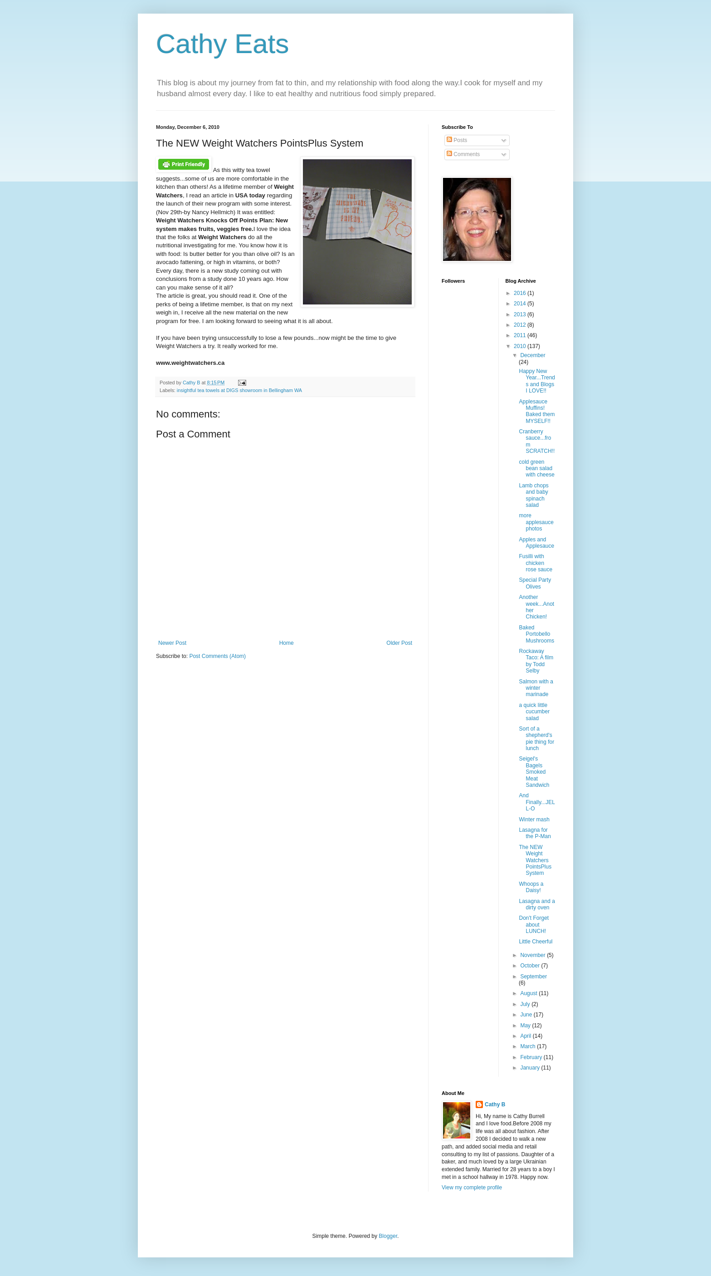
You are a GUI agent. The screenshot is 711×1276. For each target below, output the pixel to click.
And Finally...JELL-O (537, 802)
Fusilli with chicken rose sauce (535, 563)
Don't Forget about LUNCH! (534, 924)
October (530, 965)
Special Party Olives (535, 583)
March (528, 1046)
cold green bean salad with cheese (536, 468)
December (532, 355)
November (533, 955)
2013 (520, 314)
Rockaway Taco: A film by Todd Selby (536, 661)
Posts (457, 140)
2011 (520, 335)
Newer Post (172, 643)
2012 (520, 325)
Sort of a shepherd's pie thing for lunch (536, 738)
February (531, 1057)
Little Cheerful (535, 941)
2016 (520, 293)
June (526, 1014)
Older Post (399, 643)
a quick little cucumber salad (534, 711)
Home (286, 643)
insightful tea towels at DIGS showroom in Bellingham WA (239, 390)
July (525, 1004)
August (529, 993)
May (526, 1025)
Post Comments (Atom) (217, 656)
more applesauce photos (536, 522)
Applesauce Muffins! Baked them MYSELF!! (537, 411)
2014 (520, 303)
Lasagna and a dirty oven (537, 904)
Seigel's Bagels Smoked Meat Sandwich (534, 772)
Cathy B (495, 1104)
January (530, 1068)
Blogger (388, 1236)
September (533, 976)
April (526, 1036)
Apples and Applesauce (536, 542)
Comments (463, 154)
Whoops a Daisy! (531, 887)
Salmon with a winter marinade (536, 688)
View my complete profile (472, 1187)
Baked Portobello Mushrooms (536, 634)
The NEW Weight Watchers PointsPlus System (535, 860)
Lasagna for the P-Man (534, 833)
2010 (520, 346)
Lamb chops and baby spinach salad (533, 495)
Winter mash (534, 819)
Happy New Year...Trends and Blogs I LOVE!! (537, 381)
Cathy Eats (222, 44)
